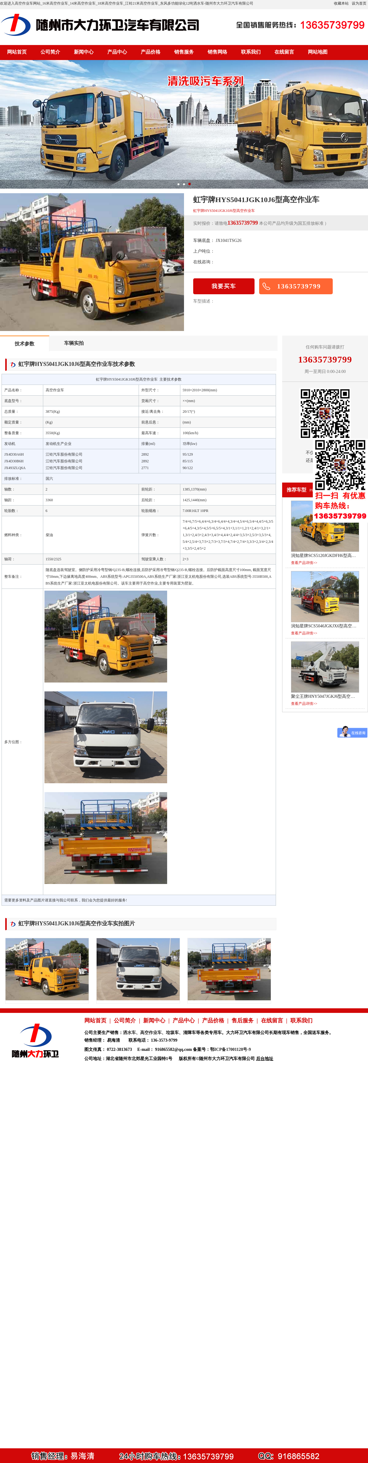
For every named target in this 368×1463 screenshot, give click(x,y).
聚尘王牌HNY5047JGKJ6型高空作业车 (327, 696)
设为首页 (359, 3)
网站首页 (17, 52)
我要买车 (224, 286)
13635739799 (299, 286)
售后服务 (243, 1020)
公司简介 (50, 52)
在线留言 (284, 52)
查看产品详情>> (304, 563)
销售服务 (184, 52)
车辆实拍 (74, 343)
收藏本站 (341, 3)
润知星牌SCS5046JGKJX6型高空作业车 (328, 626)
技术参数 (24, 343)
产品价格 (150, 52)
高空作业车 (151, 1032)
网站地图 (318, 52)
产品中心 (117, 52)
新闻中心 (84, 52)
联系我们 (251, 52)
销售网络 (217, 52)
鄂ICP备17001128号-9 (230, 1049)
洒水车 (129, 1032)
